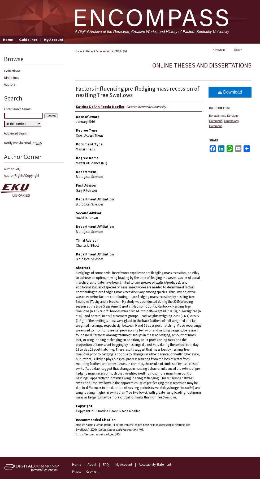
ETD (116, 51)
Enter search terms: (17, 109)
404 (125, 51)
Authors (9, 84)
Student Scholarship (98, 51)
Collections (12, 71)
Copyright (92, 471)
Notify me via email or (23, 143)
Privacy (76, 471)
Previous (220, 50)
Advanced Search (16, 133)
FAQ (106, 464)
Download (230, 92)
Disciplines (11, 77)
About (92, 464)
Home (78, 51)
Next (237, 50)
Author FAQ (12, 169)
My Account (123, 464)
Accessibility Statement (155, 464)
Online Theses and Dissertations (202, 65)
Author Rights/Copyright (21, 175)
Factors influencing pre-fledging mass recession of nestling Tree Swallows (138, 92)
